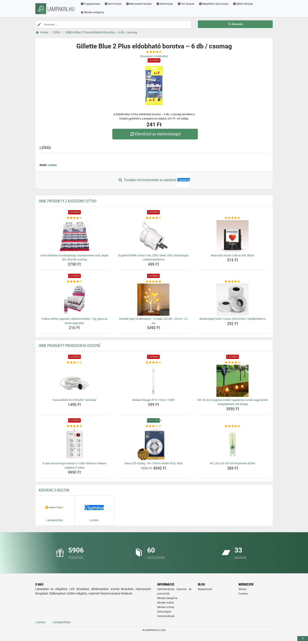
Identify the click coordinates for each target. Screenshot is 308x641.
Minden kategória (92, 12)
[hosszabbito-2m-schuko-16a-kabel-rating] (74, 362)
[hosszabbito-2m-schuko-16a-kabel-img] (74, 381)
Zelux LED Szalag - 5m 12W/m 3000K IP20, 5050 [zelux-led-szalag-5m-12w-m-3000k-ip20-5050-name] (153, 463)
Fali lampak (186, 3)
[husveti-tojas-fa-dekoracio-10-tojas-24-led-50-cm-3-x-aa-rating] (153, 281)
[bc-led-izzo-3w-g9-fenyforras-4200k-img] (232, 444)
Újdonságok (164, 611)
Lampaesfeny (61, 622)
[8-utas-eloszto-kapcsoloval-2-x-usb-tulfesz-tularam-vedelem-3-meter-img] (74, 444)
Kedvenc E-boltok (54, 490)
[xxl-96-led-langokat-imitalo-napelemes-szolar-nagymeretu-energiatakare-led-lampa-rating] (232, 362)
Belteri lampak (243, 3)
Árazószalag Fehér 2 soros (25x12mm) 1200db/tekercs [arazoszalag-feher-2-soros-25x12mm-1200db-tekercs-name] (232, 318)
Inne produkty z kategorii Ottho (67, 201)
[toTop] (302, 638)
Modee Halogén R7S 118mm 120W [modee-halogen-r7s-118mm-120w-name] (153, 400)
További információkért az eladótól (154, 180)
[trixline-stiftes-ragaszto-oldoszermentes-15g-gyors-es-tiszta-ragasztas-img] (74, 300)
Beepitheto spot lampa (214, 3)
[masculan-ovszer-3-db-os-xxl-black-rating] (232, 218)
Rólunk (242, 589)
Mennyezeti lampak (139, 3)
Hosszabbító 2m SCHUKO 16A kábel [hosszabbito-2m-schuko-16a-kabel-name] (74, 400)
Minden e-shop (165, 607)
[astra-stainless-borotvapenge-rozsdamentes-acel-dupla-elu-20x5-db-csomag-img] (74, 236)
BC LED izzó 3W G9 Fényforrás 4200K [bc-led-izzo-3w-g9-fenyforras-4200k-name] (232, 463)
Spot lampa (113, 3)
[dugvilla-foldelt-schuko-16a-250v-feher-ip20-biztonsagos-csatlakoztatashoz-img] (153, 236)
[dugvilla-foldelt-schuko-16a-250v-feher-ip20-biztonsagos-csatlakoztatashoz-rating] (153, 218)
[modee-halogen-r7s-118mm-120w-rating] (153, 362)
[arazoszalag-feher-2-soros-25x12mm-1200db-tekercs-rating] (232, 281)
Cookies (243, 593)
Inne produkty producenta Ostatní (69, 345)
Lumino (52, 165)
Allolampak (164, 3)
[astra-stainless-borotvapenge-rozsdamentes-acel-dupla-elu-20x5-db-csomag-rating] (74, 218)
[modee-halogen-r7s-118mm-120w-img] (153, 381)
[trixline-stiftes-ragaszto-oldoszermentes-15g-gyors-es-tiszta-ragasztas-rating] (74, 281)
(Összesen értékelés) (154, 56)
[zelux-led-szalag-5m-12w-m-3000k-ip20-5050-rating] (153, 426)
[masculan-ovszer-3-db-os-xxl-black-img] (232, 236)
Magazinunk (205, 589)
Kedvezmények (166, 616)
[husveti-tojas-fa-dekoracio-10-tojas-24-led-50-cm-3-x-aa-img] (153, 300)
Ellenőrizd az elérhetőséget (155, 134)
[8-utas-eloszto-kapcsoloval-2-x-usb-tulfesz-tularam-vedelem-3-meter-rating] (74, 426)
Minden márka (165, 602)
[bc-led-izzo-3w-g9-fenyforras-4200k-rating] (232, 426)
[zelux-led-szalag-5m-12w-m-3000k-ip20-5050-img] (153, 444)
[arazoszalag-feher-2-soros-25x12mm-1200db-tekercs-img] (232, 300)
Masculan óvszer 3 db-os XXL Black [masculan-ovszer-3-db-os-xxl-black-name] (232, 255)
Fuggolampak (90, 3)
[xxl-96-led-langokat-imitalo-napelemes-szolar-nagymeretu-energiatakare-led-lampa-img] (232, 381)
